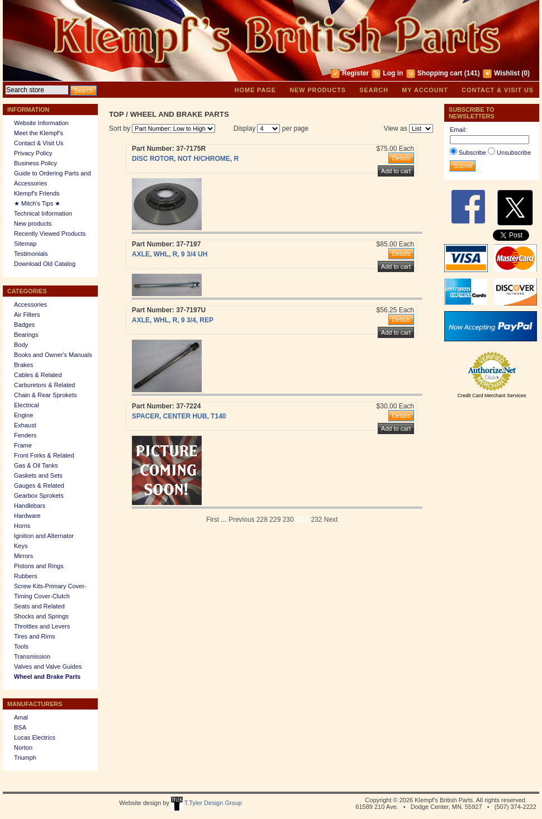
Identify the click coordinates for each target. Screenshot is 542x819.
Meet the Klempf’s (38, 133)
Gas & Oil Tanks (36, 465)
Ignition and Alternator (44, 535)
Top (116, 114)
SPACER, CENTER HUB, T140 (179, 416)
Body (21, 344)
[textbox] (37, 89)
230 (288, 519)
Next (331, 519)
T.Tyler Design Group (206, 802)
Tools (21, 646)
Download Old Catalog (44, 263)
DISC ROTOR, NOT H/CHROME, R (185, 159)
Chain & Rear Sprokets (45, 395)
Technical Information (43, 213)
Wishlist (507, 73)
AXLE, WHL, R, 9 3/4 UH (169, 254)
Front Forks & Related (44, 455)
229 (274, 519)
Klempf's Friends (37, 193)
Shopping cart (440, 73)
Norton (23, 747)
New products (317, 90)
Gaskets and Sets (38, 475)
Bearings (26, 334)
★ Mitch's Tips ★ (37, 203)
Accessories (30, 304)
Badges (24, 324)
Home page (255, 90)
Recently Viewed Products (49, 233)
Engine (23, 415)
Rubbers (25, 576)
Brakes (23, 364)
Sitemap (25, 243)
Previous (242, 519)
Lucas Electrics (34, 737)
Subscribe (472, 152)
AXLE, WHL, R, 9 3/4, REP (172, 320)
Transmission (32, 656)
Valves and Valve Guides (48, 666)
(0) (525, 73)
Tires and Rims (34, 636)
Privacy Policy (33, 153)
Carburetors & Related (44, 385)
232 (316, 519)
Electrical (26, 405)
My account (425, 90)
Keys (20, 545)
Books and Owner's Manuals (53, 354)
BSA (20, 727)
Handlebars (29, 505)
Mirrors (23, 556)
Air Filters (27, 314)
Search (373, 90)
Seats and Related (39, 606)
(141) (472, 73)
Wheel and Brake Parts (47, 676)
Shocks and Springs (41, 616)
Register (355, 73)
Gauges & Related (39, 485)
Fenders (25, 435)
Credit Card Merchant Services (491, 395)
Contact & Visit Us (498, 90)
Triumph (25, 757)
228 (262, 519)
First (212, 519)
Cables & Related (38, 375)
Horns (22, 525)
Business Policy (35, 163)
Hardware (27, 515)
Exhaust (25, 425)
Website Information (41, 123)
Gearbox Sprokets (39, 495)
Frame (23, 445)
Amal (21, 717)
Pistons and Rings (39, 566)
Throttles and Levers (42, 626)
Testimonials (31, 253)
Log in (393, 73)
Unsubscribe (514, 152)
